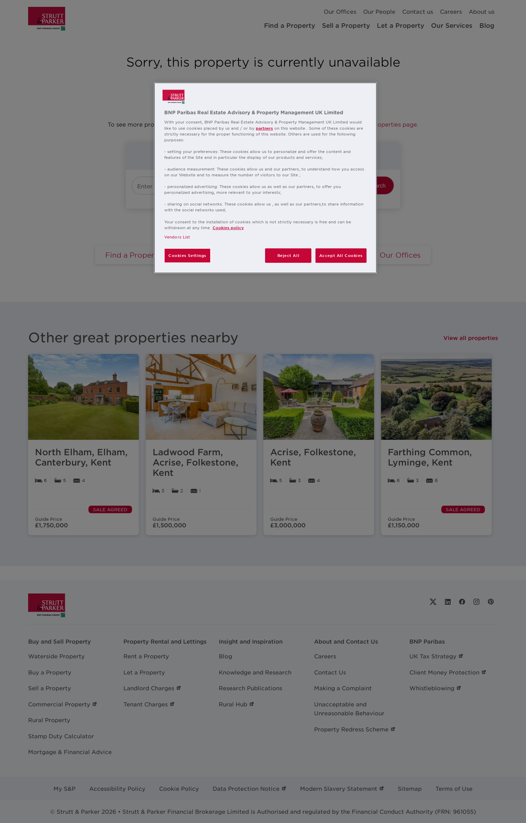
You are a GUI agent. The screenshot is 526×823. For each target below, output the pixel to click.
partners (264, 128)
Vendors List (177, 236)
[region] (265, 177)
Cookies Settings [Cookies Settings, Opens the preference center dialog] (187, 255)
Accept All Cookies (341, 255)
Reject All (288, 255)
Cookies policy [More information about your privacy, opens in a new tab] (228, 227)
